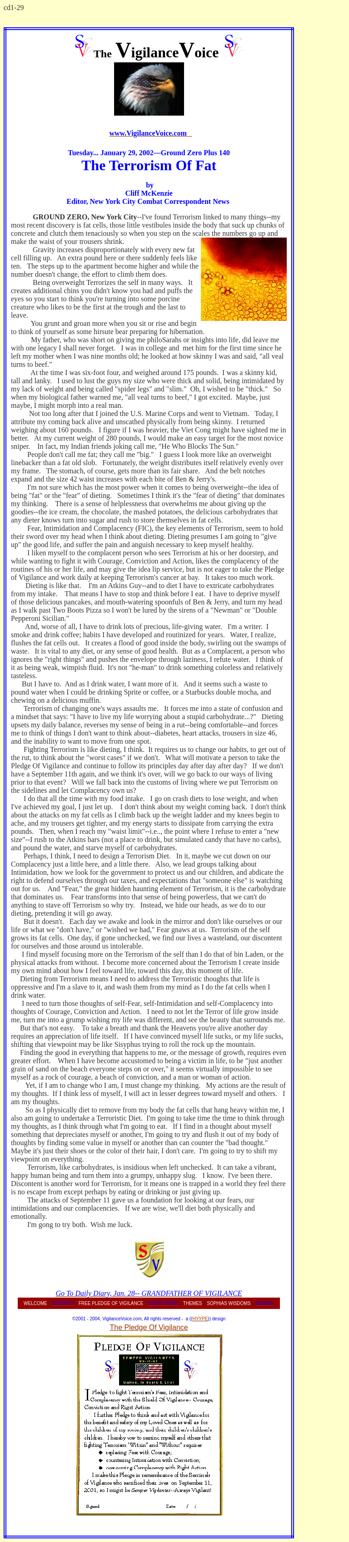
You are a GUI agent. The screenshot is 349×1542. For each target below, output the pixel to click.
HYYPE (200, 1318)
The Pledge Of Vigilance (149, 1327)
